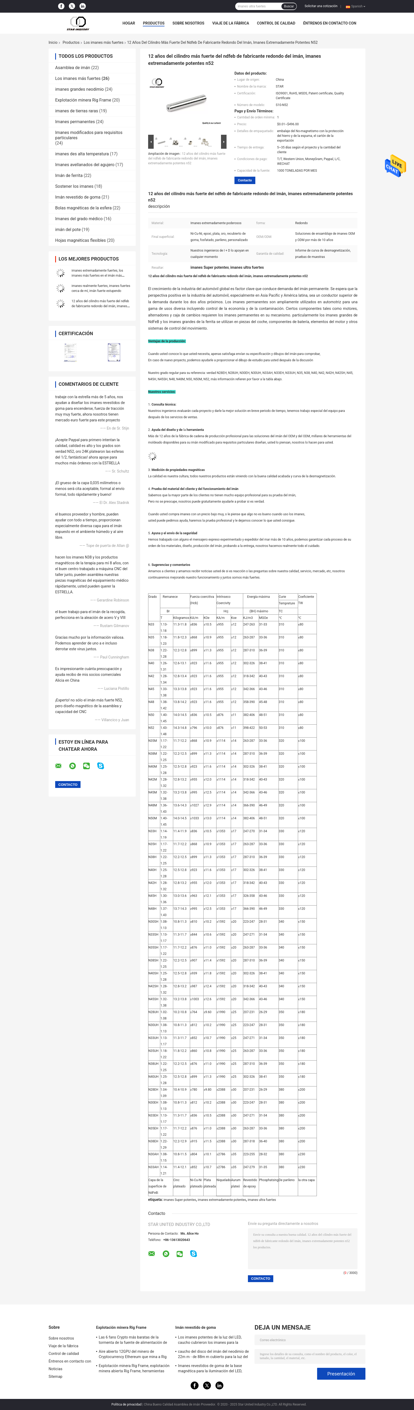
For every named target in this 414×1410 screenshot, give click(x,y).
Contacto (245, 180)
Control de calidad (276, 23)
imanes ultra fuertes (262, 1200)
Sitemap (55, 1376)
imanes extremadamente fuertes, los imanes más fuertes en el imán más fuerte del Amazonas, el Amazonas (97, 275)
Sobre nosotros (188, 23)
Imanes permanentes (75, 121)
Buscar (289, 6)
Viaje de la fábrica (230, 23)
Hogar (129, 23)
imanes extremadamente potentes (222, 1200)
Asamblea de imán (72, 67)
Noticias (55, 1369)
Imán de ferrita (69, 175)
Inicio (53, 42)
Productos (153, 23)
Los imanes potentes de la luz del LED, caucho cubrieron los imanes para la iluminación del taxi (210, 1340)
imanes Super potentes (179, 1200)
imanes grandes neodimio (79, 89)
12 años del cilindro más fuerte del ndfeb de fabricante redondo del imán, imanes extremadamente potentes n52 (100, 306)
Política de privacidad (126, 1404)
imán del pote (68, 229)
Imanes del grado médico (79, 218)
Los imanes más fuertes (103, 42)
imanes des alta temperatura (82, 153)
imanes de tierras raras (76, 110)
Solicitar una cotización (321, 6)
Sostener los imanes (74, 186)
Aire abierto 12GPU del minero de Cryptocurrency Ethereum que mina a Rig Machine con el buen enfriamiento (133, 1354)
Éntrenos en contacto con (329, 23)
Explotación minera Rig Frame (83, 100)
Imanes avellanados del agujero (84, 164)
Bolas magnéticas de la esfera (83, 207)
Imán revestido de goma (78, 197)
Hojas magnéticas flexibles (80, 240)
